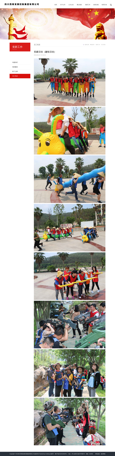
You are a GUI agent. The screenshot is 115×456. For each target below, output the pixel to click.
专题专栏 (15, 62)
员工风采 (15, 76)
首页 (55, 4)
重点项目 (79, 4)
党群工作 (87, 4)
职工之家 (15, 71)
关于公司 (62, 4)
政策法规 (96, 4)
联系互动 (104, 4)
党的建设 (15, 67)
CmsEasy (47, 453)
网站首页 (92, 44)
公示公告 (71, 4)
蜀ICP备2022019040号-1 (61, 453)
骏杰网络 (103, 453)
